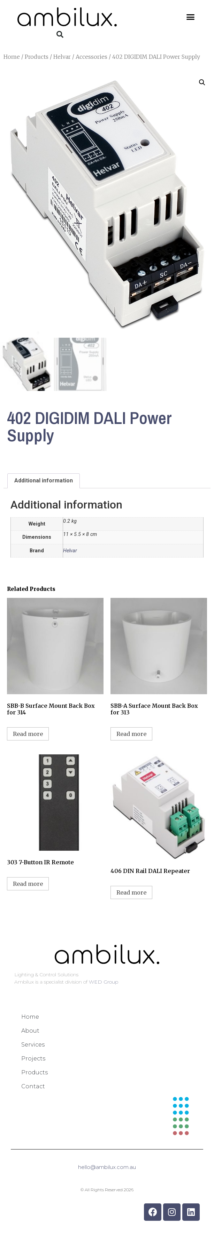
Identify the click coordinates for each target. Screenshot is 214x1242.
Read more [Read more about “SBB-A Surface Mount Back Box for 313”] (131, 734)
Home (11, 56)
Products (36, 56)
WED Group (103, 982)
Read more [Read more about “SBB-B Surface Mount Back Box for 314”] (28, 734)
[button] (190, 17)
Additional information (43, 481)
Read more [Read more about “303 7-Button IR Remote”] (28, 884)
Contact (33, 1086)
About (30, 1031)
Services (33, 1045)
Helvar (62, 56)
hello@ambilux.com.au (107, 1167)
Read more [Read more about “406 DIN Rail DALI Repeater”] (131, 892)
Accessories (91, 56)
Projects (33, 1059)
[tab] (43, 481)
